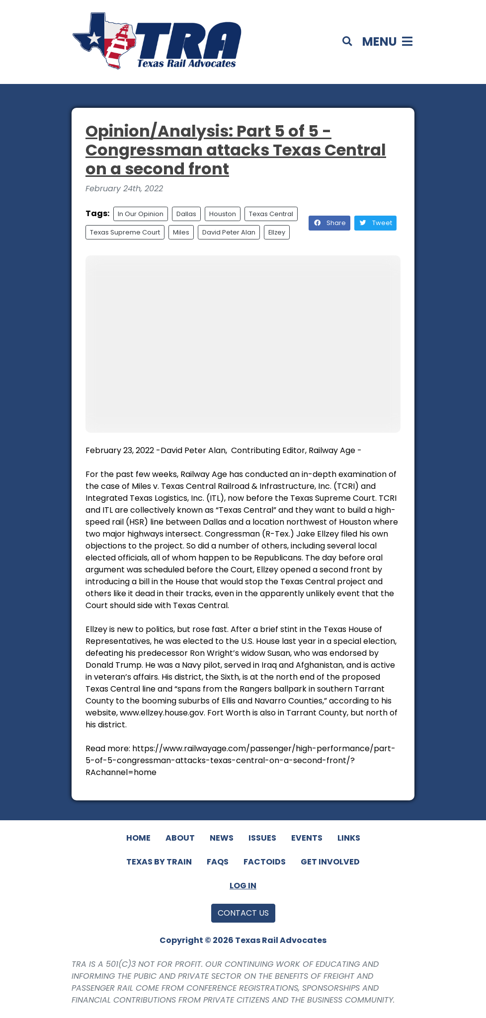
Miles (181, 232)
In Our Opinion (140, 214)
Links (348, 838)
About (180, 838)
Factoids (264, 861)
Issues (262, 838)
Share (329, 223)
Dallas (186, 214)
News (222, 838)
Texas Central (271, 214)
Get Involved (330, 861)
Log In (243, 885)
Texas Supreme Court (125, 232)
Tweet (375, 223)
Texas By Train (159, 861)
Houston (222, 214)
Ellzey (276, 232)
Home (138, 838)
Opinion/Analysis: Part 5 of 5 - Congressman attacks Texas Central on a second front (235, 150)
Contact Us (243, 913)
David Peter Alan (228, 232)
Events (307, 838)
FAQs (218, 861)
